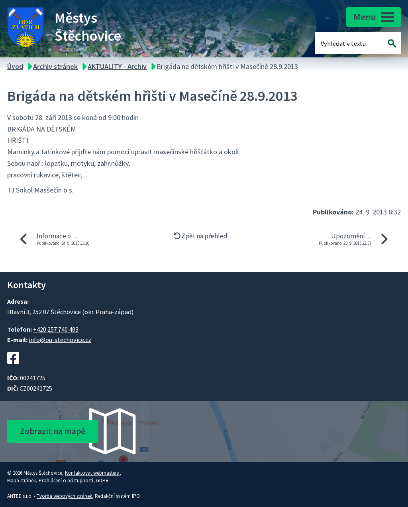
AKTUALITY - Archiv (117, 66)
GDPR (102, 480)
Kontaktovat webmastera (92, 473)
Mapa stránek (21, 480)
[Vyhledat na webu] (392, 43)
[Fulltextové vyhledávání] (347, 43)
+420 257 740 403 (55, 329)
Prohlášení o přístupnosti (66, 480)
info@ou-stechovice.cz (60, 340)
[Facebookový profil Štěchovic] (13, 368)
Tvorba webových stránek (64, 496)
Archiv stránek (55, 66)
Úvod (15, 66)
